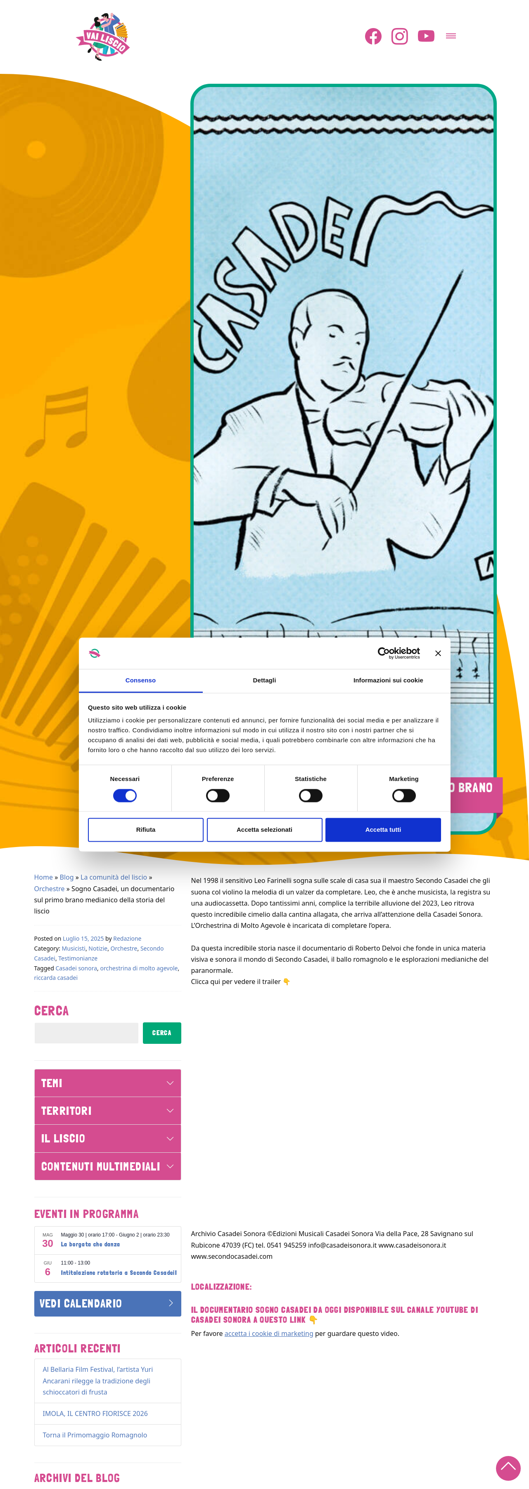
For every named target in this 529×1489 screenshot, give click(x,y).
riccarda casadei (56, 978)
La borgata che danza (91, 1244)
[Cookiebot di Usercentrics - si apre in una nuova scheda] (384, 653)
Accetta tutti (383, 829)
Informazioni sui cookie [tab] (388, 680)
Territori (66, 1111)
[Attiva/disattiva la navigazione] (451, 33)
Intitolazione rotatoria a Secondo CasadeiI (119, 1273)
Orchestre (49, 888)
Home (43, 877)
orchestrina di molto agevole (139, 968)
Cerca (51, 1011)
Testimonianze (77, 958)
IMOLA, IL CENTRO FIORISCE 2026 (95, 1413)
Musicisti (73, 948)
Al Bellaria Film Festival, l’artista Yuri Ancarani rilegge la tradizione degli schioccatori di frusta (98, 1380)
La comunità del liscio (114, 877)
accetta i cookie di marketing (269, 1333)
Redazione (127, 938)
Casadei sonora (76, 968)
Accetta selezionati (264, 829)
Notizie (97, 948)
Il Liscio (63, 1138)
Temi (52, 1083)
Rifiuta (146, 829)
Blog (67, 877)
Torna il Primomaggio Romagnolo (95, 1434)
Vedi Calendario (81, 1303)
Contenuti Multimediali (101, 1166)
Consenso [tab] (141, 680)
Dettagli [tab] (264, 680)
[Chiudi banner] (438, 653)
